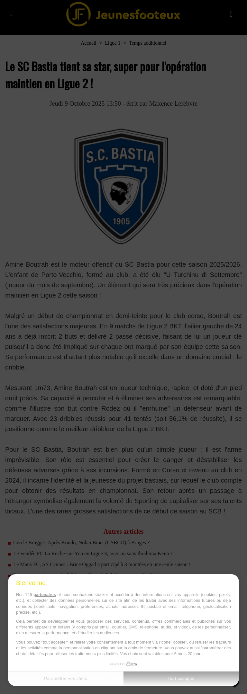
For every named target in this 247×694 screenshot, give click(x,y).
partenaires (44, 594)
